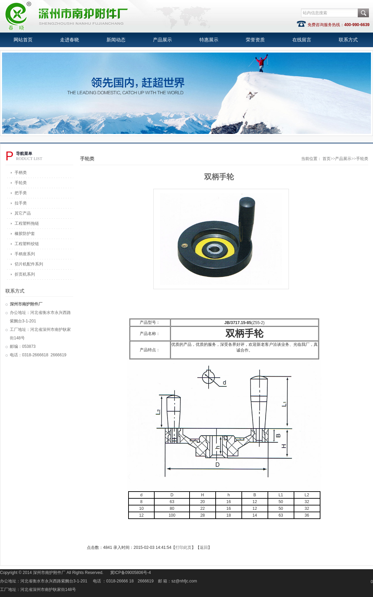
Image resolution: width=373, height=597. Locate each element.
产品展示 (162, 39)
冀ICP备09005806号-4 (130, 572)
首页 (326, 158)
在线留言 (301, 39)
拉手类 (21, 203)
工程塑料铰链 (27, 243)
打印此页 (183, 547)
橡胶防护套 (25, 233)
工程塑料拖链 (27, 223)
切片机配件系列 (29, 264)
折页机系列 (25, 274)
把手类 (21, 193)
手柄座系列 (25, 254)
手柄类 (21, 172)
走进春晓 (69, 39)
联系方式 (348, 39)
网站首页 (23, 39)
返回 (204, 547)
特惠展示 (208, 39)
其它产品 (23, 213)
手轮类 (21, 182)
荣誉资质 (255, 39)
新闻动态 (115, 39)
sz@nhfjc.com (184, 581)
